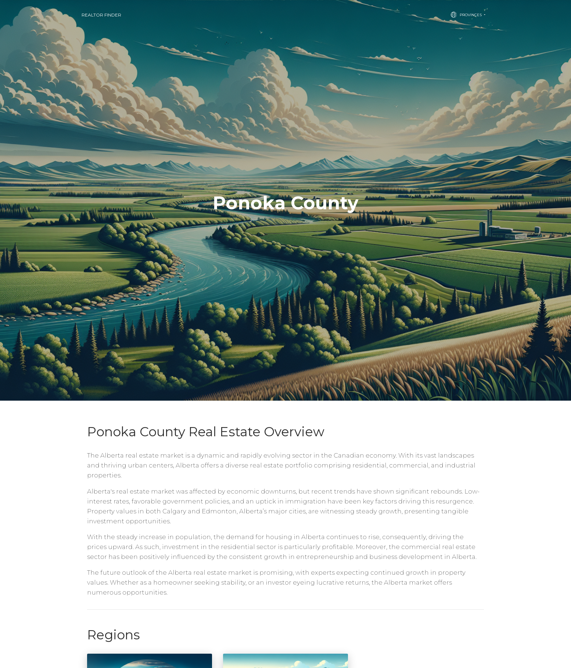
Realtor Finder (101, 15)
